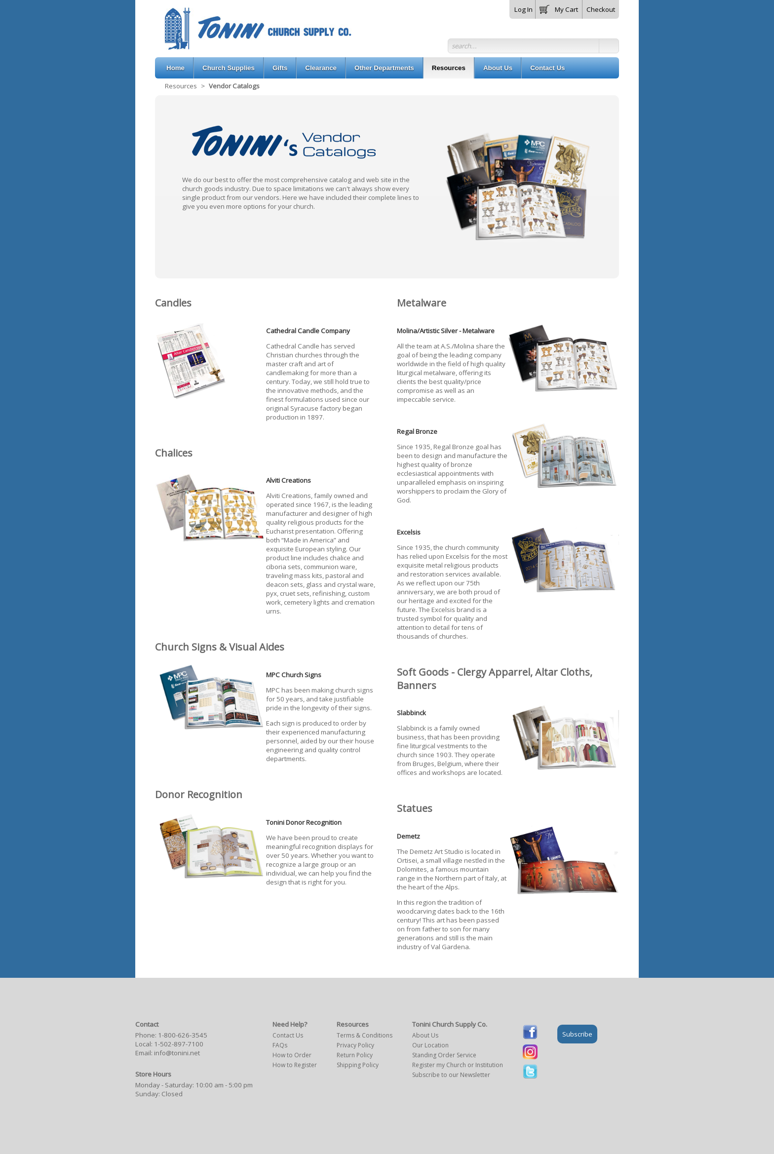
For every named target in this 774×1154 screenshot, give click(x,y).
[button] (559, 7)
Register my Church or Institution (457, 1065)
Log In (523, 9)
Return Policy (355, 1055)
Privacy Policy (355, 1045)
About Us (425, 1035)
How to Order (291, 1055)
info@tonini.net (177, 1052)
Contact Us (287, 1035)
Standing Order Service (444, 1055)
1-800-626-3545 (182, 1035)
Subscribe (577, 1034)
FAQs (279, 1045)
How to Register (294, 1065)
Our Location (430, 1045)
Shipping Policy (358, 1065)
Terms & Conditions (364, 1035)
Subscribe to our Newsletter (451, 1075)
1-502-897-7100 (178, 1043)
